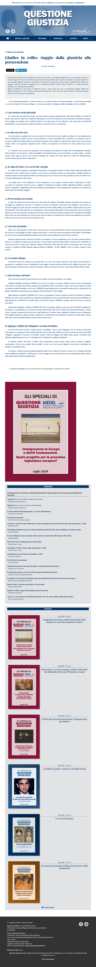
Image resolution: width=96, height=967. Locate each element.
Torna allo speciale (14, 52)
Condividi (21, 70)
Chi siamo (42, 38)
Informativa (80, 3)
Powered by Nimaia (48, 959)
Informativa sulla (15, 950)
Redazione (58, 38)
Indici (85, 38)
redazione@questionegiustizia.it (35, 946)
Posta (10, 70)
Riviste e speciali (22, 38)
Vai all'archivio (48, 908)
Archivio (73, 38)
